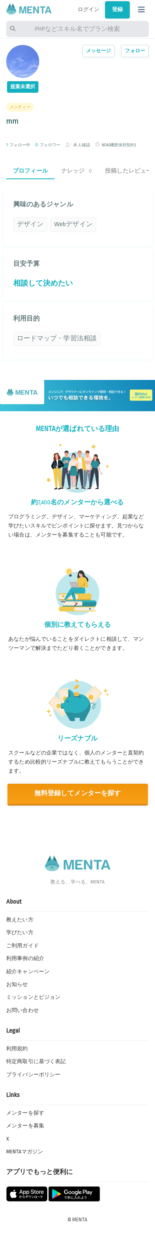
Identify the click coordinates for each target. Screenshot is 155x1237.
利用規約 (17, 1049)
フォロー (135, 51)
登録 (117, 9)
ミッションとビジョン (33, 997)
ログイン (89, 9)
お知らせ (17, 984)
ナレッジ (76, 171)
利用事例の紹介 (25, 958)
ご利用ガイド (22, 946)
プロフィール (30, 171)
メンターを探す (25, 1113)
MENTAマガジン (24, 1152)
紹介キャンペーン (28, 972)
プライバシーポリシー (33, 1075)
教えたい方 (19, 920)
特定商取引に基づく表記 (36, 1061)
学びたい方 (19, 932)
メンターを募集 (25, 1126)
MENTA (80, 1220)
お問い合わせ (22, 1010)
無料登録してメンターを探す (77, 793)
